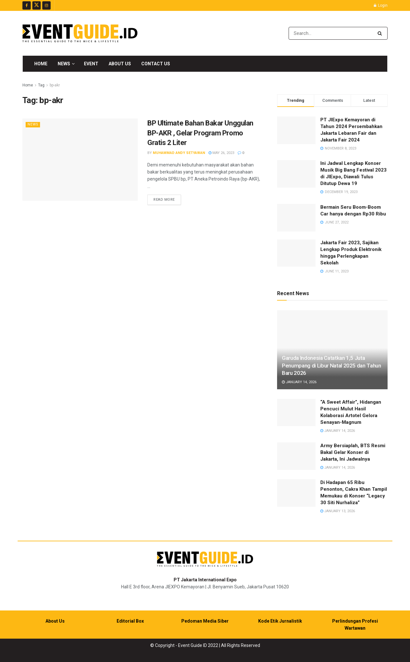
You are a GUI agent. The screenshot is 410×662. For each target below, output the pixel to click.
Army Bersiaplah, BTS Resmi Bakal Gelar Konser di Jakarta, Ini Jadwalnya (352, 452)
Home (40, 63)
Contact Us (155, 63)
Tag (41, 85)
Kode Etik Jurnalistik (280, 621)
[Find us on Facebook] (26, 5)
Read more (167, 199)
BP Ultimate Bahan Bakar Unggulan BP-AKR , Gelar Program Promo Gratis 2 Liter (200, 133)
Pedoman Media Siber (205, 621)
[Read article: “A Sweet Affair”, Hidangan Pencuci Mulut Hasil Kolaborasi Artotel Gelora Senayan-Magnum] (296, 412)
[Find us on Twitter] (36, 5)
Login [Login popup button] (381, 5)
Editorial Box (130, 621)
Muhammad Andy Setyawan (179, 153)
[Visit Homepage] (79, 33)
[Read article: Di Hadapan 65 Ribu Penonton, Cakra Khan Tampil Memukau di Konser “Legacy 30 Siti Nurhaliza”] (296, 493)
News (64, 63)
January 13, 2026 (337, 511)
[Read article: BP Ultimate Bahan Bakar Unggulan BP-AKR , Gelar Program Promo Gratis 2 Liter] (80, 159)
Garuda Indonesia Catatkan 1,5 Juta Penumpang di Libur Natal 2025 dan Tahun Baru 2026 (331, 365)
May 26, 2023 (221, 153)
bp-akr (55, 85)
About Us (120, 63)
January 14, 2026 (299, 382)
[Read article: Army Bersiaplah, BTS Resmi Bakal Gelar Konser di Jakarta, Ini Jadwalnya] (296, 456)
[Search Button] (381, 33)
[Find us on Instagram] (46, 5)
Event (91, 63)
